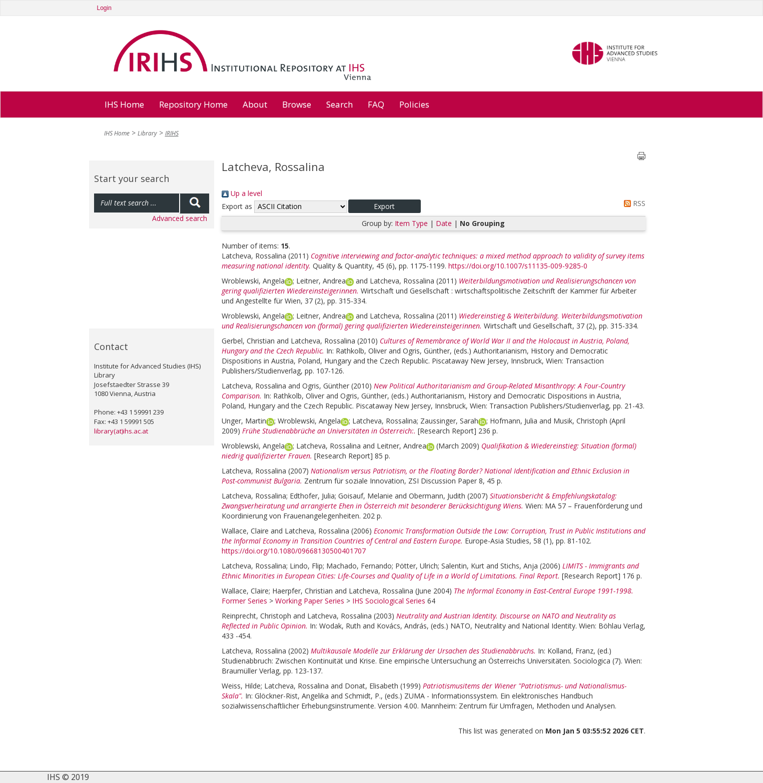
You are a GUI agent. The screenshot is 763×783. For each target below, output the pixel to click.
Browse (296, 104)
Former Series (244, 601)
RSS (632, 203)
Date (444, 223)
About (255, 104)
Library (147, 133)
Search (339, 104)
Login (104, 8)
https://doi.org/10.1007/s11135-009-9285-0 (517, 265)
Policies (414, 104)
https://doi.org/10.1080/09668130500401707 (294, 551)
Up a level (242, 193)
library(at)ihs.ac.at (121, 431)
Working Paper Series (309, 601)
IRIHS (172, 133)
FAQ (376, 104)
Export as (237, 206)
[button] (384, 206)
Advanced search (179, 218)
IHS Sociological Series (388, 601)
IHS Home (124, 104)
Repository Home (193, 104)
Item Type (411, 223)
